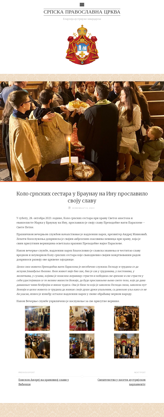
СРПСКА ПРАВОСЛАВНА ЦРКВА (82, 12)
